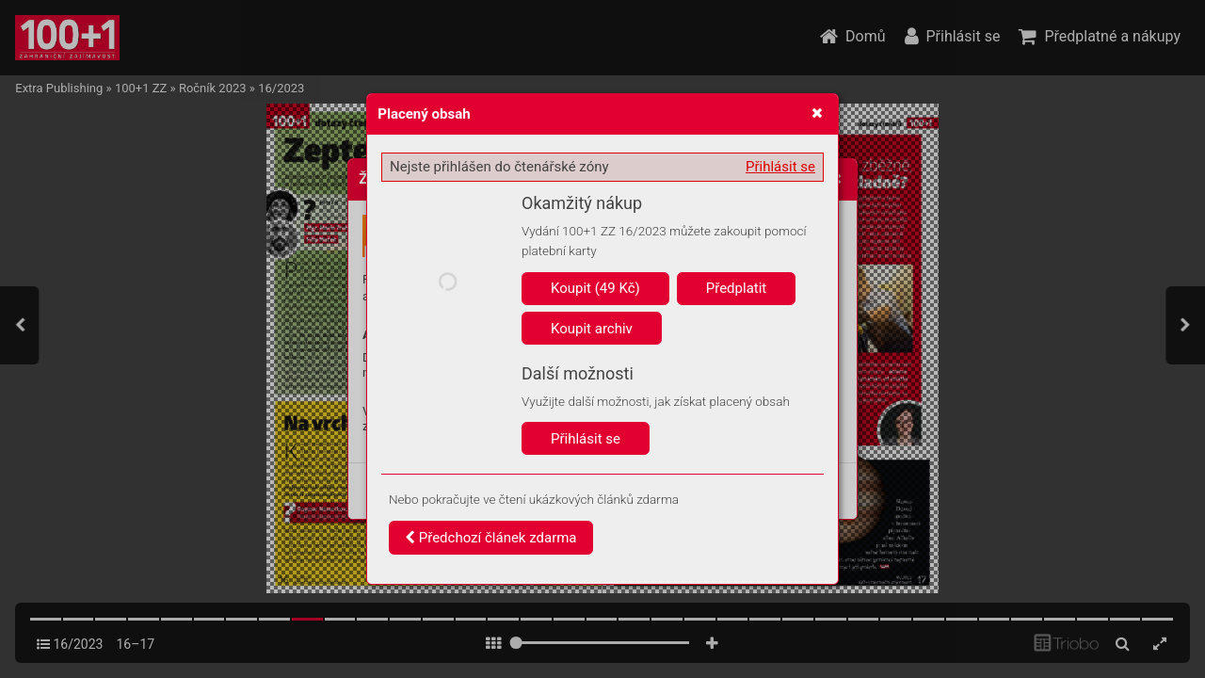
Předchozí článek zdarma (491, 537)
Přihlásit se (780, 166)
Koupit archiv (592, 328)
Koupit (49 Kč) (595, 288)
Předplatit (736, 288)
